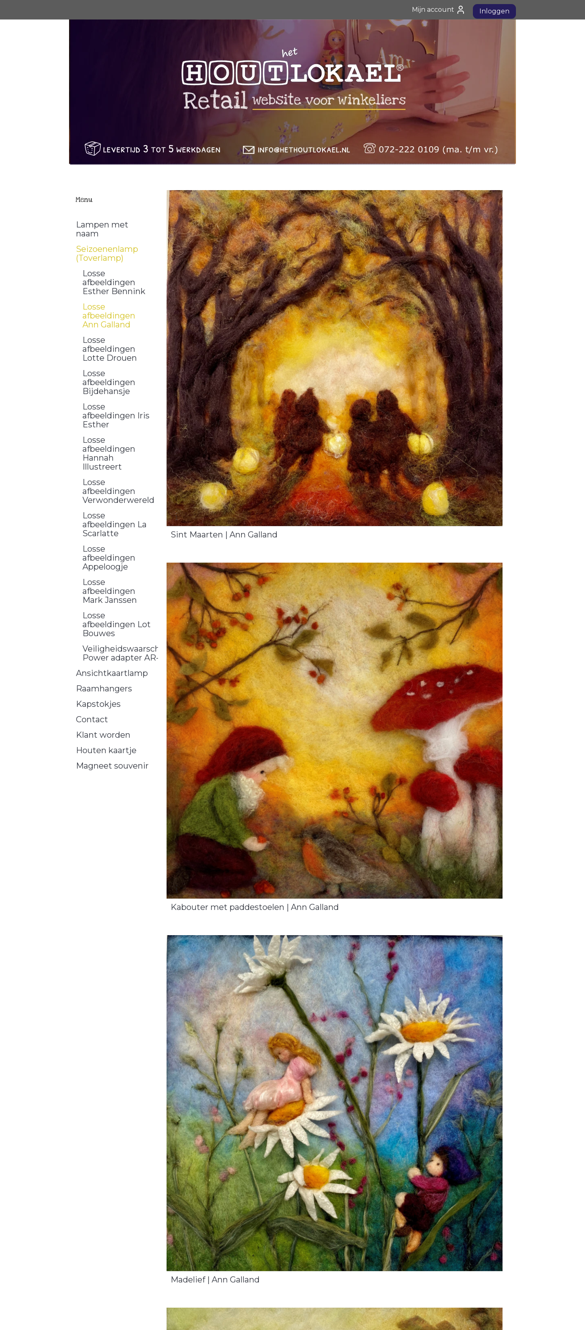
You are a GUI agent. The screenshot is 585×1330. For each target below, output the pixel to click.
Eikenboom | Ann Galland (400, 576)
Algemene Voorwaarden (107, 1252)
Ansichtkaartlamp (112, 673)
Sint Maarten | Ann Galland (224, 369)
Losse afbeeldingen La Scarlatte (114, 524)
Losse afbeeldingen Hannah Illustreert (108, 453)
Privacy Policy (93, 1261)
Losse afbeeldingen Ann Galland (108, 315)
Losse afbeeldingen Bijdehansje (108, 382)
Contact (92, 719)
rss (284, 1315)
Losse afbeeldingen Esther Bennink (113, 282)
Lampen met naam (102, 229)
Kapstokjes (98, 704)
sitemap (269, 1315)
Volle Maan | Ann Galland (219, 784)
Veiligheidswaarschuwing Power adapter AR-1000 (120, 653)
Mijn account (439, 10)
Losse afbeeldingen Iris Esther (116, 415)
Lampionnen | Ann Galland (223, 991)
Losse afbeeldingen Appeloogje (108, 558)
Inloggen (494, 11)
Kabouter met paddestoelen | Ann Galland (417, 373)
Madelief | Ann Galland (215, 576)
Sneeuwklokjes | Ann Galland (407, 784)
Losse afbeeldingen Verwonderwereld (118, 491)
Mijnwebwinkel (385, 1315)
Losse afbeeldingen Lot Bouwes (116, 624)
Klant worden (103, 735)
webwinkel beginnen (314, 1315)
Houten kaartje (106, 750)
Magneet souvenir (112, 766)
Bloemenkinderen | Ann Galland (413, 991)
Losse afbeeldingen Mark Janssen (109, 591)
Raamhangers (104, 688)
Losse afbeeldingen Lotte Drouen (109, 349)
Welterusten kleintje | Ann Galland (239, 1198)
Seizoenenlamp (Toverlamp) (107, 253)
